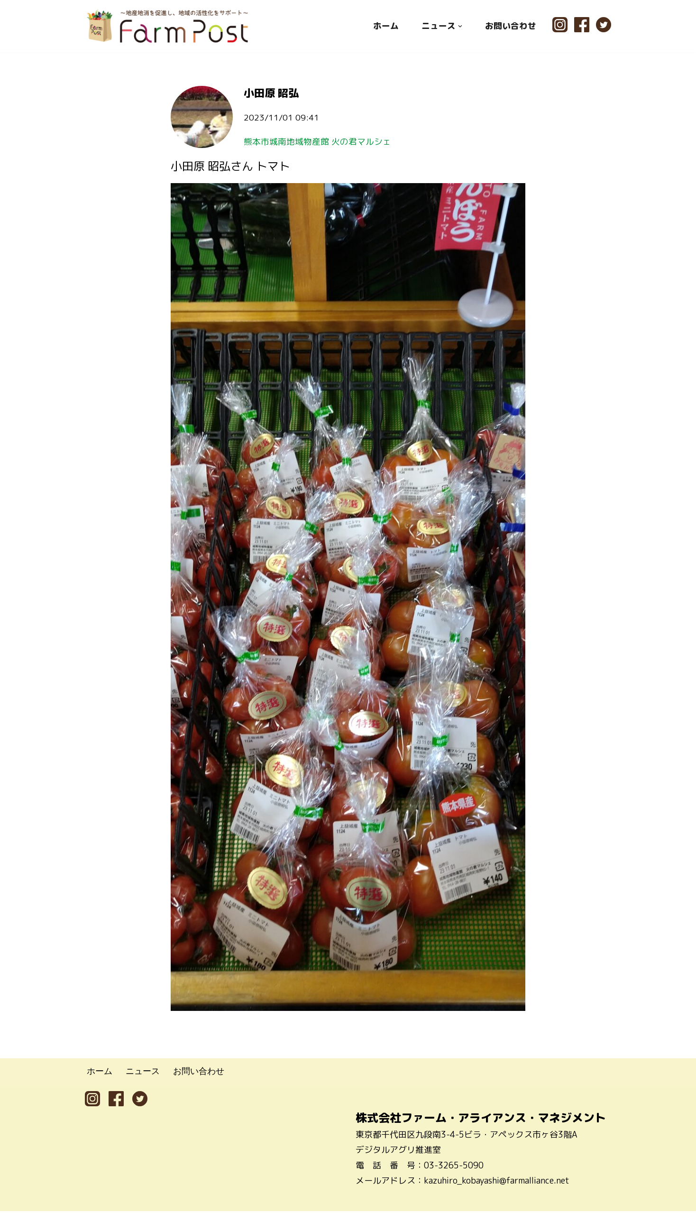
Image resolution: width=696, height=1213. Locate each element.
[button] (460, 26)
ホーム (386, 26)
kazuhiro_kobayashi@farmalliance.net (496, 1182)
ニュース (143, 1073)
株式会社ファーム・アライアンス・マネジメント (481, 1119)
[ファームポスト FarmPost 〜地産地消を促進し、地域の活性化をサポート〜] (168, 25)
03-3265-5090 (454, 1167)
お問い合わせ (510, 26)
